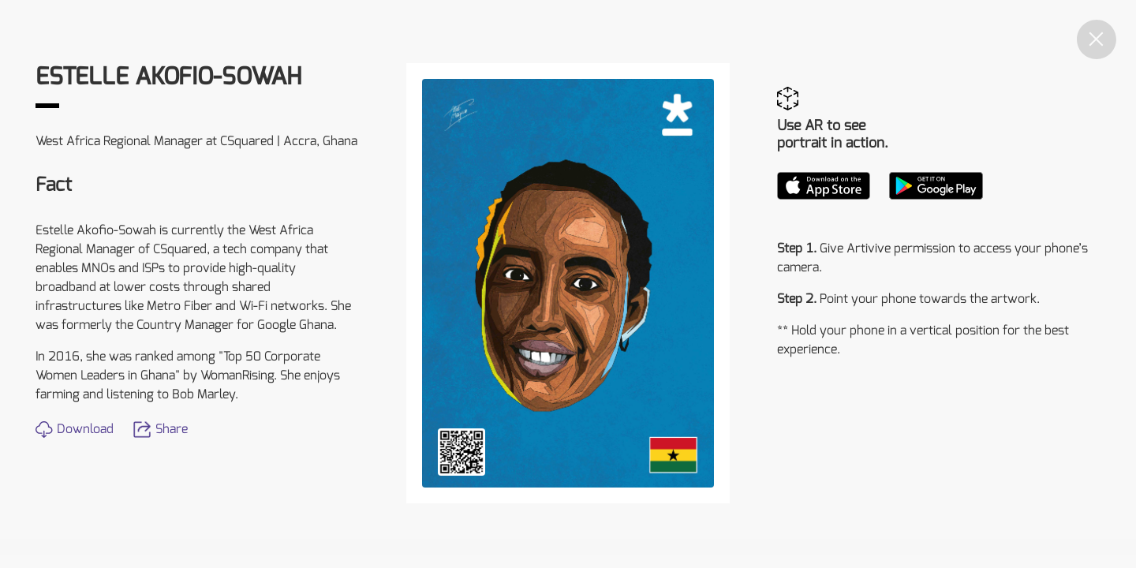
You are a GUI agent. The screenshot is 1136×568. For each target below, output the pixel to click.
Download (75, 429)
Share (160, 429)
